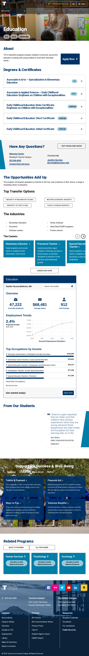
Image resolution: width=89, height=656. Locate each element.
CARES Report (37, 638)
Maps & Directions (9, 642)
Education (13, 11)
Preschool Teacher (47, 243)
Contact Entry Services (19, 164)
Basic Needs (38, 472)
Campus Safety (8, 622)
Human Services (16, 556)
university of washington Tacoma (19, 200)
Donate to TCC (7, 630)
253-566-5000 (9, 598)
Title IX (35, 630)
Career (51, 472)
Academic (24, 472)
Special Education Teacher (78, 245)
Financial (11, 472)
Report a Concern (9, 646)
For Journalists (69, 626)
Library (4, 638)
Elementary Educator (17, 243)
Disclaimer (67, 622)
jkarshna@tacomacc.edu (58, 163)
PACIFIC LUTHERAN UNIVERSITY (58, 205)
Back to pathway (16, 547)
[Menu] (81, 4)
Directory (5, 626)
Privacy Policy (37, 626)
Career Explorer (44, 271)
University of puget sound (17, 205)
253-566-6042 (15, 160)
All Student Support (44, 525)
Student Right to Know (41, 634)
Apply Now (70, 59)
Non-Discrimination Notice (42, 622)
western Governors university (59, 200)
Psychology (41, 556)
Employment (7, 634)
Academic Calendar (70, 618)
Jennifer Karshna (55, 160)
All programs (42, 547)
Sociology (68, 556)
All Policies (36, 618)
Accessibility (7, 618)
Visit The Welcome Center (71, 146)
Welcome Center (16, 154)
